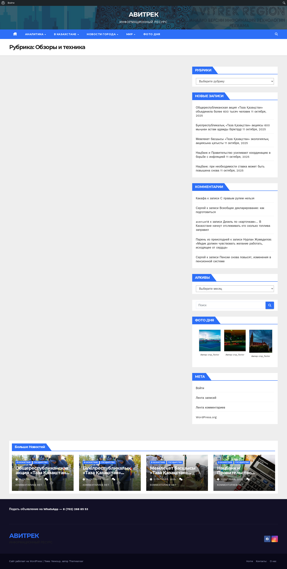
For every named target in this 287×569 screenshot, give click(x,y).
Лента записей (206, 398)
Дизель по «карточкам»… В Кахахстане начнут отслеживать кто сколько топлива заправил (233, 226)
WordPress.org (206, 417)
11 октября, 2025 (30, 479)
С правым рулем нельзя (237, 198)
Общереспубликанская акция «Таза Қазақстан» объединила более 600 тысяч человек (42, 474)
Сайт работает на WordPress (26, 561)
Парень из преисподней (212, 239)
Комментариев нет (29, 485)
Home (249, 561)
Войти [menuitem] (11, 2)
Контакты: (261, 561)
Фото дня (151, 34)
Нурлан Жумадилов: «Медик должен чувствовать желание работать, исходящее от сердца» (234, 243)
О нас (273, 561)
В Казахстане (65, 34)
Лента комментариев (210, 407)
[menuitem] (3, 3)
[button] (276, 34)
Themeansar (76, 561)
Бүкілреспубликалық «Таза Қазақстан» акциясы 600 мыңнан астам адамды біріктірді (109, 474)
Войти (200, 388)
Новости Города (102, 34)
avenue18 (202, 221)
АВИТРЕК (143, 14)
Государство (41, 462)
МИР (130, 34)
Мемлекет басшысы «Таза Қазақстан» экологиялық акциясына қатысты (172, 474)
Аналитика (34, 34)
